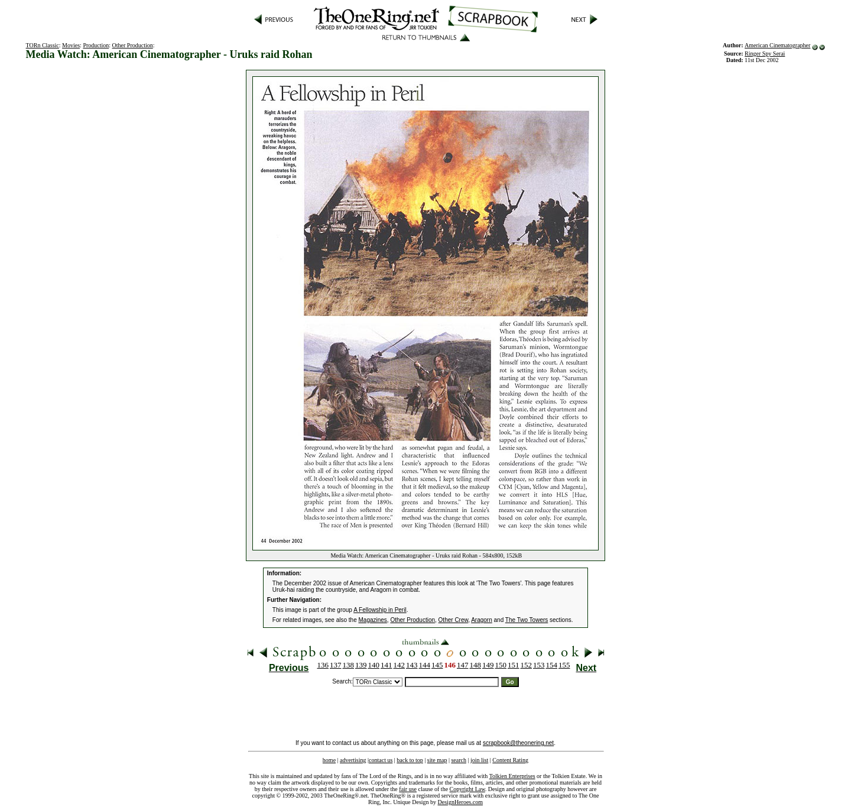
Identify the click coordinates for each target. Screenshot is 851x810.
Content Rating (510, 760)
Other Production (132, 45)
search (458, 760)
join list (479, 760)
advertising (353, 760)
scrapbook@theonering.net (518, 743)
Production (96, 45)
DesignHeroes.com (460, 802)
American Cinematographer (777, 45)
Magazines (373, 620)
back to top (410, 760)
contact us (380, 760)
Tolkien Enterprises (512, 776)
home (329, 760)
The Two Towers (526, 620)
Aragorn (481, 620)
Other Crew (454, 620)
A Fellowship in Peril (379, 610)
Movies (71, 45)
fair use (408, 789)
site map (437, 760)
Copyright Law (467, 789)
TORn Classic (42, 45)
